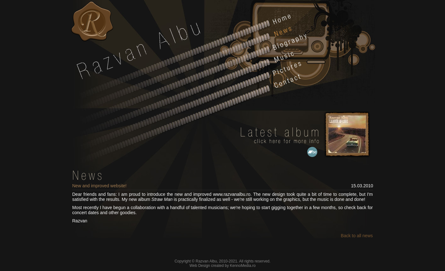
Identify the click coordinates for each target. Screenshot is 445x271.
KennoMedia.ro (242, 265)
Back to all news (357, 235)
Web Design (199, 265)
